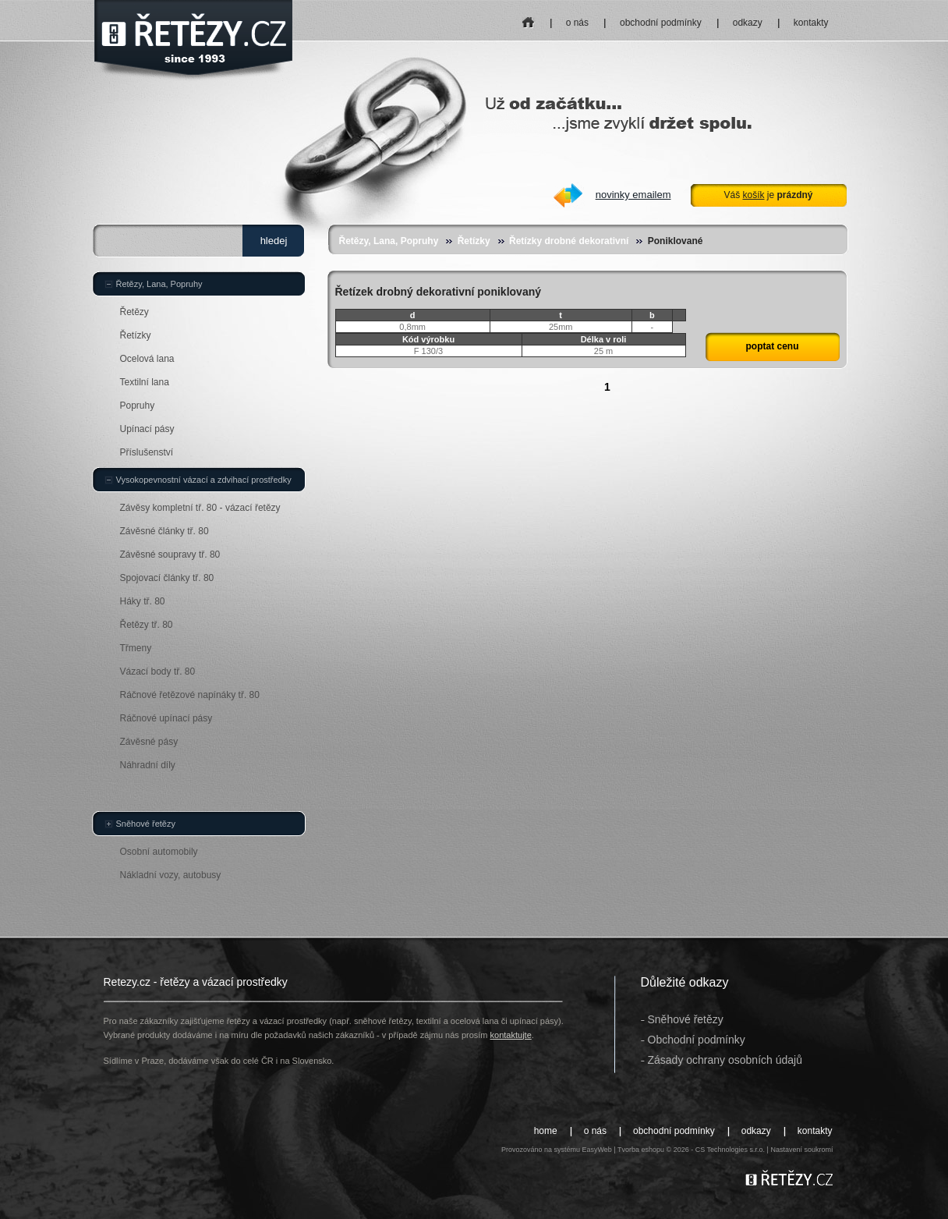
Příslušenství (147, 452)
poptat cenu (772, 346)
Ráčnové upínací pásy (166, 718)
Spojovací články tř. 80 (167, 577)
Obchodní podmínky (696, 1039)
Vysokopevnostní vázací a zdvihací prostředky (204, 479)
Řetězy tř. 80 (146, 624)
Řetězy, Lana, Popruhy (389, 241)
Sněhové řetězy (145, 823)
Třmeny (136, 648)
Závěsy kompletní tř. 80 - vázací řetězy (200, 507)
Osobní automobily (159, 851)
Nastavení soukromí (801, 1149)
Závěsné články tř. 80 (164, 531)
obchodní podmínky (661, 22)
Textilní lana (144, 382)
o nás (577, 22)
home (528, 17)
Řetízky (474, 241)
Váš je (767, 195)
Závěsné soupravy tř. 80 (170, 554)
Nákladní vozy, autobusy (170, 875)
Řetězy (134, 312)
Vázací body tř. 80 (158, 671)
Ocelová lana (147, 358)
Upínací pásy (147, 428)
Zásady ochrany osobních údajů (725, 1060)
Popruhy (137, 405)
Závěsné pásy (149, 741)
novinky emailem (633, 194)
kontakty (811, 22)
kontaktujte (511, 1035)
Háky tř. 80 (142, 601)
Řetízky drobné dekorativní (568, 241)
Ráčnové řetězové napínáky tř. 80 (190, 694)
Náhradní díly (147, 765)
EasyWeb (596, 1149)
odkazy (747, 22)
